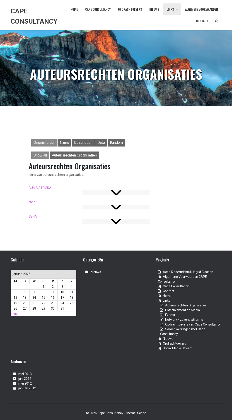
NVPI (32, 202)
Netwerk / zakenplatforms (184, 319)
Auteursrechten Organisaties (74, 155)
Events (170, 315)
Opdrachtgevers (130, 9)
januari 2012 (27, 388)
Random (116, 142)
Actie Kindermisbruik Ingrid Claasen (188, 272)
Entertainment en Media (182, 310)
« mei (14, 314)
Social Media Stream (178, 348)
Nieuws (154, 9)
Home (74, 9)
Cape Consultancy (98, 9)
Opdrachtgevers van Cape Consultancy (193, 324)
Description (83, 142)
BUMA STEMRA (40, 188)
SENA (33, 216)
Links (172, 9)
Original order (44, 142)
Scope (141, 413)
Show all (40, 155)
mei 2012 (25, 383)
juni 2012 (24, 378)
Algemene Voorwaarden (201, 9)
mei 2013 (25, 374)
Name (64, 142)
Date (101, 142)
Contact (202, 20)
